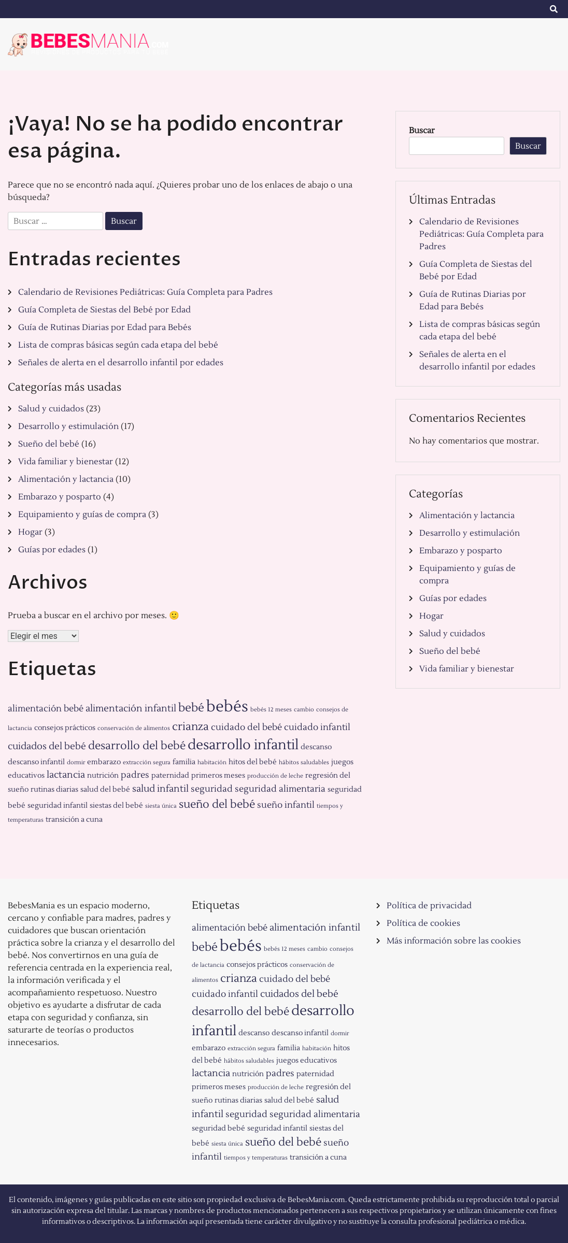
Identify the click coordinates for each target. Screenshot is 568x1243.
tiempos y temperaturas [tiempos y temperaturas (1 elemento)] (256, 1157)
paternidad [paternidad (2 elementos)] (170, 775)
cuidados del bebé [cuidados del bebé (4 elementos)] (47, 746)
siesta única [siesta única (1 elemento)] (161, 806)
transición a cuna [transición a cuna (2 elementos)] (74, 819)
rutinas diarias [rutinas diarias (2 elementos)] (54, 789)
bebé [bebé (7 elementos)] (191, 708)
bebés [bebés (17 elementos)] (227, 707)
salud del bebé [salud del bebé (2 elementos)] (105, 789)
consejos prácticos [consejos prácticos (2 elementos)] (64, 728)
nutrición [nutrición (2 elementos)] (103, 775)
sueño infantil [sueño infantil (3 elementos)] (286, 804)
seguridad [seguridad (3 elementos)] (212, 788)
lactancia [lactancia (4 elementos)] (66, 774)
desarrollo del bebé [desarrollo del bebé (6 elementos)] (137, 746)
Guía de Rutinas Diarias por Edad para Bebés (104, 327)
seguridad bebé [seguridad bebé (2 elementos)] (218, 1128)
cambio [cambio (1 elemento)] (304, 709)
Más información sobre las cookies (454, 941)
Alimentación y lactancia (65, 479)
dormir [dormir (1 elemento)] (76, 762)
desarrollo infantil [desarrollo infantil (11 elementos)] (243, 744)
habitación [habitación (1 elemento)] (211, 762)
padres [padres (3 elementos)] (135, 774)
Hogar (30, 532)
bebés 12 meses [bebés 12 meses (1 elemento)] (271, 709)
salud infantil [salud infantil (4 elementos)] (160, 788)
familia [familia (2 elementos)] (184, 762)
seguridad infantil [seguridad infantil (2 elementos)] (57, 805)
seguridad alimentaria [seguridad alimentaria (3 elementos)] (280, 788)
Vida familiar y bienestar (65, 461)
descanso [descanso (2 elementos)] (316, 747)
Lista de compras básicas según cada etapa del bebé (118, 345)
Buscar (422, 130)
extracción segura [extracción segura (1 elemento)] (147, 762)
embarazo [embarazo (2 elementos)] (104, 762)
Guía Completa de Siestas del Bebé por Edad (104, 310)
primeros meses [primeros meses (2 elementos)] (218, 775)
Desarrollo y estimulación (68, 426)
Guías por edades (52, 550)
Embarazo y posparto (59, 497)
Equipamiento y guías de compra (82, 514)
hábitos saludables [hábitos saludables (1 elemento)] (304, 762)
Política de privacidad (429, 906)
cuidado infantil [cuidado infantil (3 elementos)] (317, 727)
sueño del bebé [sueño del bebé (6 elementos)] (217, 804)
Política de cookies (423, 923)
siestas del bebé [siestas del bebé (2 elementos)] (116, 805)
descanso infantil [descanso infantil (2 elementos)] (36, 762)
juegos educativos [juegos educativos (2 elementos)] (306, 1060)
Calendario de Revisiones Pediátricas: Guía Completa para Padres (145, 292)
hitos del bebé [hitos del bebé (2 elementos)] (253, 762)
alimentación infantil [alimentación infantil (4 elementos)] (131, 708)
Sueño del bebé (48, 444)
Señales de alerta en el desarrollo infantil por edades (120, 363)
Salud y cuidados (51, 409)
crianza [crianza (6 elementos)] (190, 727)
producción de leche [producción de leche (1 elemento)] (275, 776)
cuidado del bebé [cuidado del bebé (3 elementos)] (246, 727)
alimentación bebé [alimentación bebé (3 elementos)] (45, 708)
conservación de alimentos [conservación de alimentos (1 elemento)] (133, 728)
